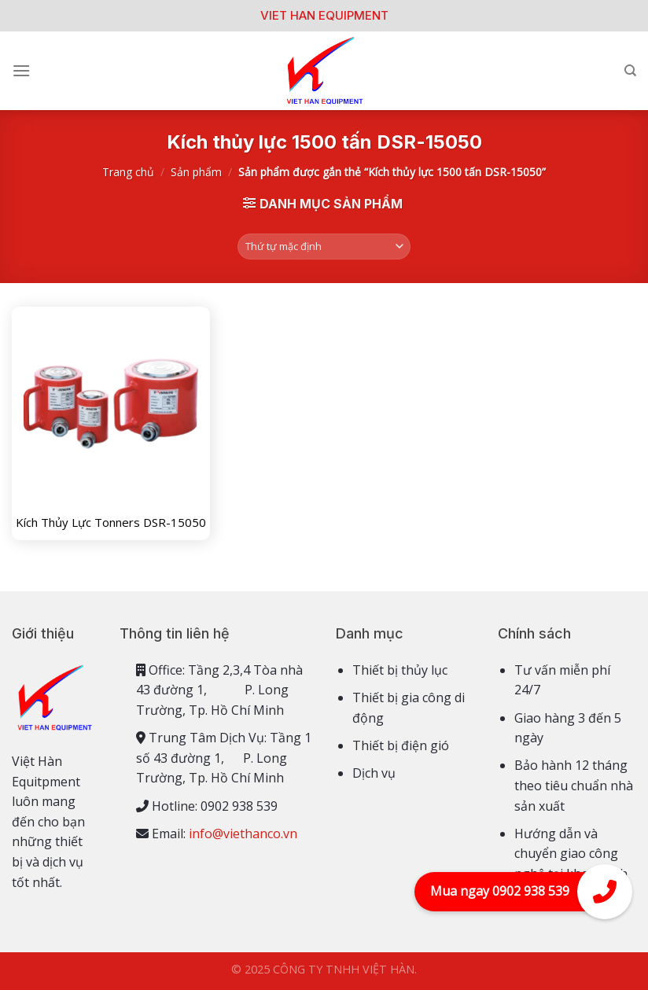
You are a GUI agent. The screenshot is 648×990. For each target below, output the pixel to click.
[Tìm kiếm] (630, 71)
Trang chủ (128, 171)
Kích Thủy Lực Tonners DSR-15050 (111, 522)
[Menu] (21, 70)
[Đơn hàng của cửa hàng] (324, 246)
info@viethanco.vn (243, 833)
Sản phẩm (196, 171)
